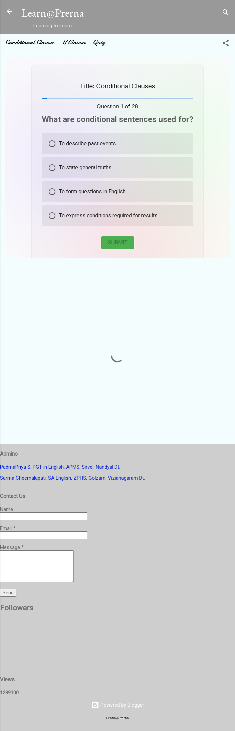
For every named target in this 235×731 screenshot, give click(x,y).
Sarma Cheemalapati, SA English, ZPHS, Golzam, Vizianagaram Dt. (72, 478)
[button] (226, 44)
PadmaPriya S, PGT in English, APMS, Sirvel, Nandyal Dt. (60, 467)
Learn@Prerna (52, 13)
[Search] (226, 13)
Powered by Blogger (117, 705)
